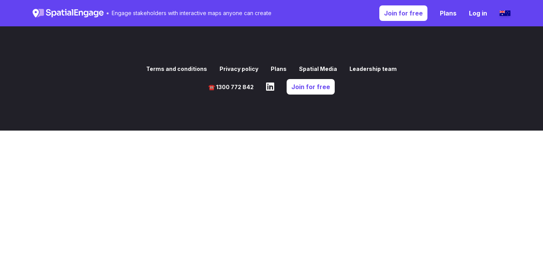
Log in (478, 13)
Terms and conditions (176, 68)
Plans (448, 13)
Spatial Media (318, 68)
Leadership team (373, 68)
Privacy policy (239, 68)
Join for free (403, 13)
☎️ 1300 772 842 (231, 87)
